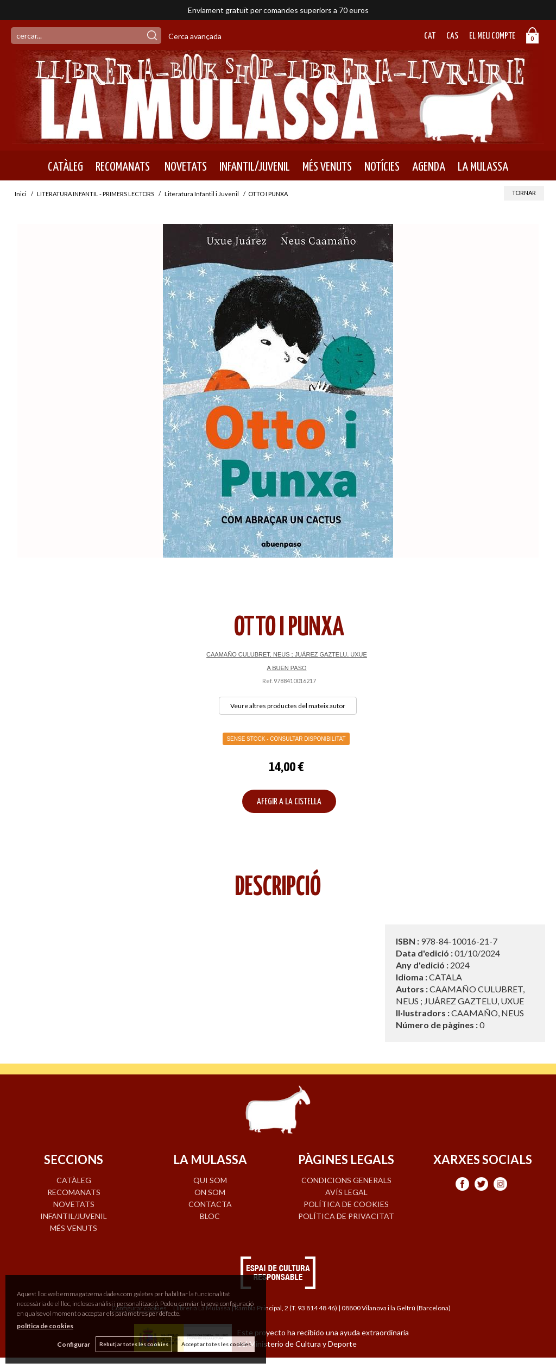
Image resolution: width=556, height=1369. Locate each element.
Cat (429, 36)
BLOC (210, 1216)
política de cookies (45, 1326)
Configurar (73, 1344)
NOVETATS (184, 167)
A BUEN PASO (286, 668)
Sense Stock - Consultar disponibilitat (285, 739)
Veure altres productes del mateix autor (287, 706)
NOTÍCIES (382, 167)
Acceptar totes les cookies (216, 1344)
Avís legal (346, 1192)
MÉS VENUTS (327, 167)
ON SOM (209, 1192)
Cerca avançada (195, 36)
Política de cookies (346, 1204)
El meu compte (492, 36)
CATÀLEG (65, 167)
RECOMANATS (123, 167)
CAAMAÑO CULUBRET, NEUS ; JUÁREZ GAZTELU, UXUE (286, 654)
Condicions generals (346, 1180)
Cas (452, 36)
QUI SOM (210, 1180)
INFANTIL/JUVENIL (254, 167)
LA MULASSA (483, 167)
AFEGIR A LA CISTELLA (289, 802)
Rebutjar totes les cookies (133, 1344)
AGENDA (428, 167)
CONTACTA (210, 1204)
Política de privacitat (346, 1216)
